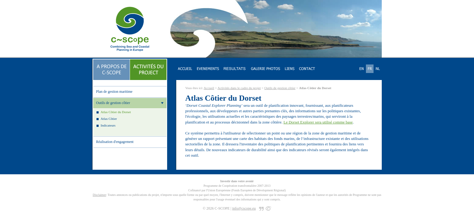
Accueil (209, 88)
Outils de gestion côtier (279, 88)
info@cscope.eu (244, 208)
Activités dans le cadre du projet (239, 88)
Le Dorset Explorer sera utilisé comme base (318, 122)
